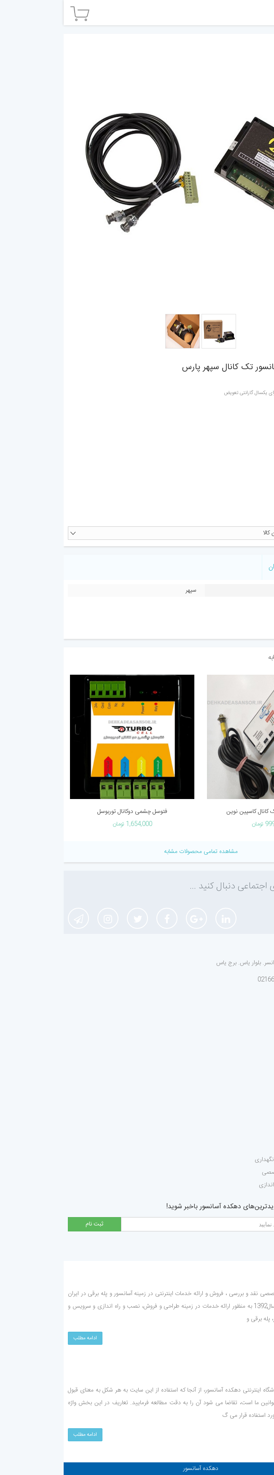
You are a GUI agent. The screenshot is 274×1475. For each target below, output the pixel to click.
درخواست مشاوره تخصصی (229, 1172)
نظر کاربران (218, 567)
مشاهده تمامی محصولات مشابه (137, 852)
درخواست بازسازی (240, 1134)
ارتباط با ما (249, 1072)
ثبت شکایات (247, 1047)
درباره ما (252, 1021)
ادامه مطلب (21, 1338)
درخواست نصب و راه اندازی (228, 1185)
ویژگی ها (256, 568)
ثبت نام (252, 1059)
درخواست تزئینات (240, 1122)
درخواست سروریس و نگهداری (226, 1160)
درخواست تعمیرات (239, 1147)
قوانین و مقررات (242, 1034)
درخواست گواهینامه (238, 1109)
